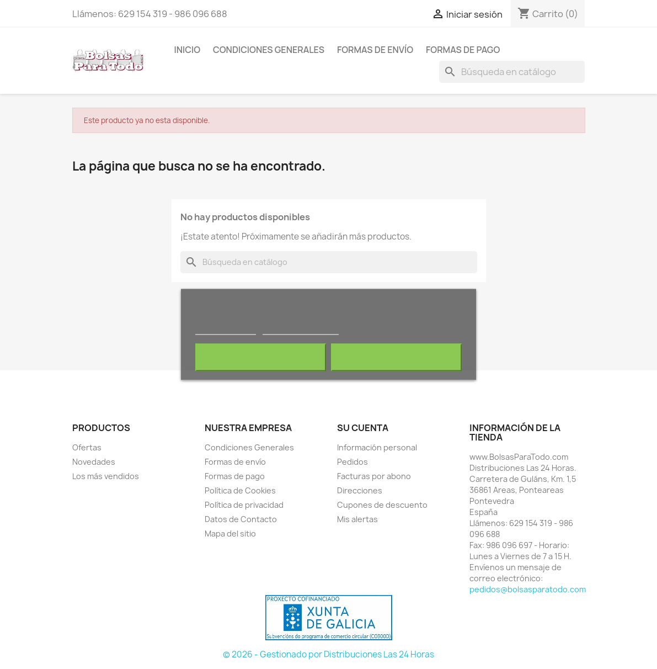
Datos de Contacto (241, 519)
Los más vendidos (105, 476)
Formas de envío (375, 50)
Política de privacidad (244, 505)
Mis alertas (357, 519)
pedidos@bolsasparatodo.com (527, 589)
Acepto (396, 357)
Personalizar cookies (301, 329)
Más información (225, 329)
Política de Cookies (240, 490)
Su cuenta (362, 428)
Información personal (377, 447)
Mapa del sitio (230, 533)
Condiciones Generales (268, 50)
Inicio (187, 50)
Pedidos (352, 461)
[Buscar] (512, 72)
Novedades (93, 461)
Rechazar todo (260, 357)
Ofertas (87, 447)
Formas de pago (463, 50)
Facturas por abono (374, 476)
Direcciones (359, 490)
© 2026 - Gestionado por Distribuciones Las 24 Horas (328, 654)
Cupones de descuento (382, 505)
